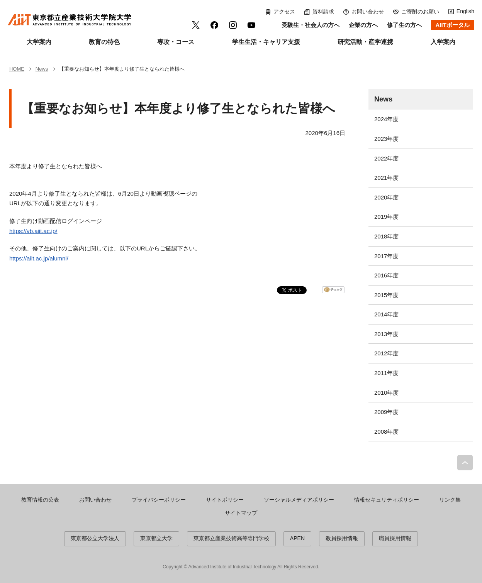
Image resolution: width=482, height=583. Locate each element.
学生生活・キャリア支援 (266, 42)
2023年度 (386, 138)
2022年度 (386, 158)
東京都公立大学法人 (95, 538)
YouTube (251, 25)
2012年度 (386, 353)
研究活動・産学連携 (365, 42)
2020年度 (386, 197)
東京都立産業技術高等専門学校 (231, 538)
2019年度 (386, 216)
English (465, 11)
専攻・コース (175, 42)
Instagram (233, 25)
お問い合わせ (367, 11)
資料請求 (323, 11)
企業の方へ (363, 25)
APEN (297, 538)
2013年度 (386, 334)
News (383, 99)
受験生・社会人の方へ (310, 25)
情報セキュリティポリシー (386, 500)
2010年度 (386, 392)
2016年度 (386, 275)
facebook (214, 25)
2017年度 (386, 256)
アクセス (284, 11)
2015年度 (386, 295)
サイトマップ (241, 513)
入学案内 (443, 42)
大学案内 (39, 42)
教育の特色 (104, 42)
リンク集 (450, 500)
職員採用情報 (395, 538)
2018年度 (386, 236)
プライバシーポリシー (159, 500)
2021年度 (386, 177)
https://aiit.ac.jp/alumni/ (38, 258)
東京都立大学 (156, 538)
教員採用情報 (342, 538)
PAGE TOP (465, 462)
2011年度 (386, 373)
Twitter (195, 25)
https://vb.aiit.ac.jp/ (33, 231)
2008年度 (386, 431)
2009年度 (386, 412)
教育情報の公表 (40, 500)
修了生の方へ (404, 25)
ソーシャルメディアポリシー (299, 500)
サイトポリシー (225, 500)
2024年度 (386, 119)
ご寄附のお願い (420, 11)
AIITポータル (453, 25)
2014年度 (386, 314)
